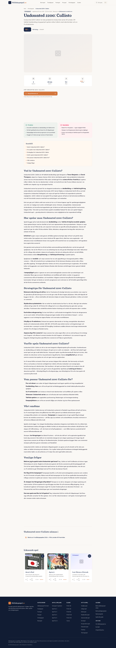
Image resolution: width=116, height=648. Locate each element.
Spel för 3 (54, 611)
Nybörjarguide (99, 614)
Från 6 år (69, 609)
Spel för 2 (54, 609)
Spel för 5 (54, 618)
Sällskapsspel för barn (43, 606)
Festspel (58, 2)
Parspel (64, 2)
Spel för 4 (54, 614)
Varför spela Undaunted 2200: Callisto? (37, 155)
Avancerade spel (85, 618)
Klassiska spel (84, 626)
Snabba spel (84, 606)
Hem (25, 8)
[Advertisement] (58, 111)
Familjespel (50, 2)
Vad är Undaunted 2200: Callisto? (36, 147)
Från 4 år (69, 606)
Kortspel (83, 620)
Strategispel (72, 2)
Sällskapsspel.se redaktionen (65, 11)
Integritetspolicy (100, 630)
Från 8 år (69, 611)
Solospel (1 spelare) (57, 606)
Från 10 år (69, 614)
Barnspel (42, 2)
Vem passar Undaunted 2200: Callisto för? (38, 157)
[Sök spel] (101, 2)
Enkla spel (83, 611)
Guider (79, 2)
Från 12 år (69, 618)
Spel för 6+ (55, 620)
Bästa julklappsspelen (101, 611)
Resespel (39, 620)
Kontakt (98, 627)
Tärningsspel (84, 632)
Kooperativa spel (85, 623)
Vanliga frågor (31, 163)
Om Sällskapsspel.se (101, 624)
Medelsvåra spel (85, 614)
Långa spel (84, 609)
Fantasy (83, 629)
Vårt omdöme (31, 160)
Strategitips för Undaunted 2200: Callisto (38, 152)
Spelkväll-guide (99, 617)
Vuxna (68, 620)
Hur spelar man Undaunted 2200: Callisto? (38, 149)
